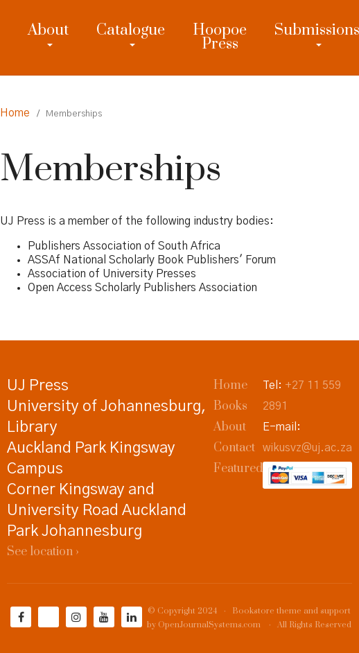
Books (230, 406)
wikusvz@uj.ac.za (307, 447)
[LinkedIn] (131, 617)
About (48, 30)
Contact (234, 447)
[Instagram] (76, 617)
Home (15, 113)
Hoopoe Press (220, 37)
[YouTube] (104, 617)
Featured (238, 468)
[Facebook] (20, 617)
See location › (43, 551)
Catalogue (130, 30)
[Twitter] (48, 617)
